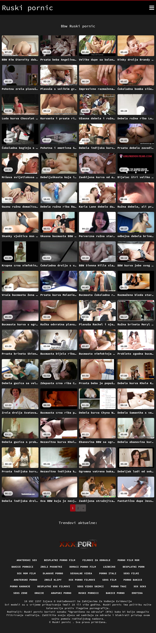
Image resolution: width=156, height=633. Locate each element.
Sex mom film (26, 573)
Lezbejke (109, 566)
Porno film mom (128, 560)
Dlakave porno (53, 573)
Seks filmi (131, 573)
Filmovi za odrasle (96, 560)
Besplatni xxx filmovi (53, 586)
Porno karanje (20, 586)
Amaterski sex (27, 560)
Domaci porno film (82, 566)
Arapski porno (61, 593)
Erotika (137, 593)
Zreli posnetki (51, 566)
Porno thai (119, 586)
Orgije (39, 593)
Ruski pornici (88, 593)
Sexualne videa (81, 573)
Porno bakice (133, 579)
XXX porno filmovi (82, 579)
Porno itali (107, 573)
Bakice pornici (22, 566)
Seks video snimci (90, 586)
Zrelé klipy (53, 579)
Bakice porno (115, 593)
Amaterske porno (25, 579)
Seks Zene (20, 593)
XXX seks (140, 586)
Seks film (109, 579)
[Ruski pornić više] (151, 8)
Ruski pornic (62, 622)
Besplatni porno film (59, 560)
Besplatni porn (134, 566)
